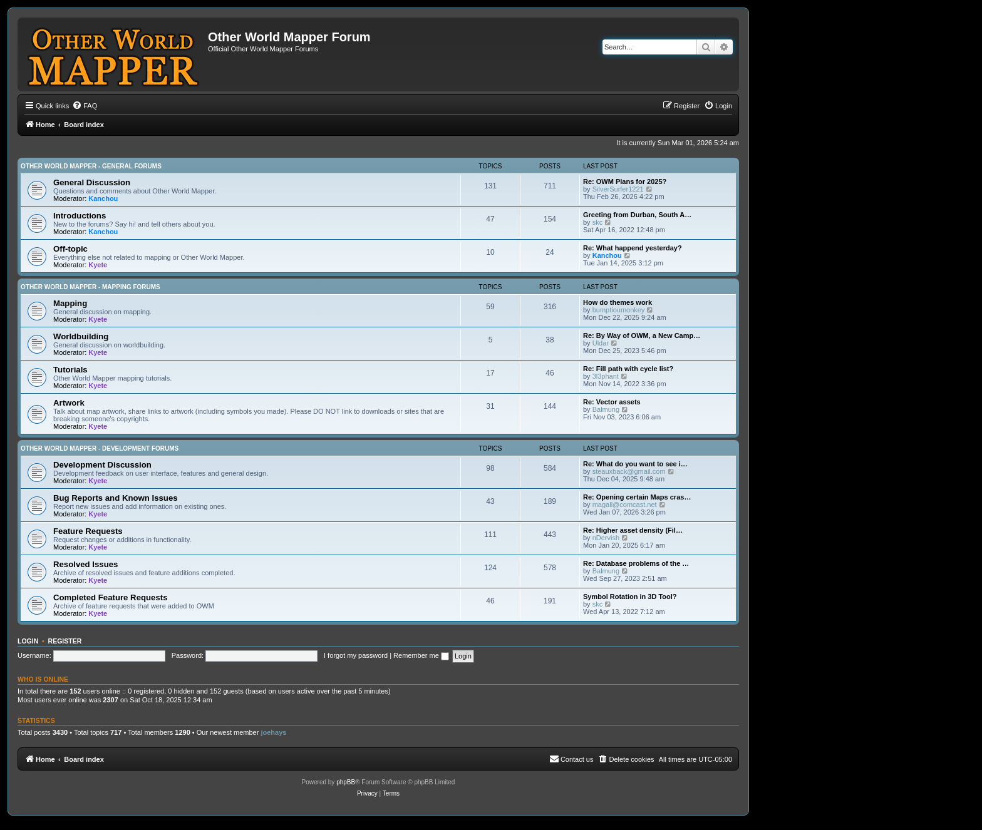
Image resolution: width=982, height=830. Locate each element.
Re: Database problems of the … (636, 563)
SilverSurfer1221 (618, 189)
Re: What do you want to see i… (635, 464)
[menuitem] (84, 105)
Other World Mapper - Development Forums (99, 448)
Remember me (421, 655)
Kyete (97, 265)
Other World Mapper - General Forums (91, 166)
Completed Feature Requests (110, 597)
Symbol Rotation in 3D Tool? (630, 596)
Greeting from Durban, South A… (637, 214)
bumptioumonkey (618, 310)
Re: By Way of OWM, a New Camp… (641, 335)
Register (65, 641)
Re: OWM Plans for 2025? (624, 181)
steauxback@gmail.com (629, 471)
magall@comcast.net (624, 504)
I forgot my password (356, 655)
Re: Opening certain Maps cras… (637, 497)
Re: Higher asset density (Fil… (633, 530)
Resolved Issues (85, 564)
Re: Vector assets (612, 402)
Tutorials (70, 369)
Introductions (79, 215)
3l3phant (605, 376)
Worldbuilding (80, 336)
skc (597, 222)
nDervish (605, 537)
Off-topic (70, 249)
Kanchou (103, 198)
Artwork (69, 402)
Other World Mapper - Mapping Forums (90, 287)
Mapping (70, 303)
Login (28, 641)
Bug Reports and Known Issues (115, 498)
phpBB (345, 782)
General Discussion (91, 182)
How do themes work (617, 302)
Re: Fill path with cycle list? (628, 368)
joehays (273, 732)
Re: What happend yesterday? (632, 248)
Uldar (600, 343)
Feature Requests (88, 531)
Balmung (605, 409)
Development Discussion (102, 464)
